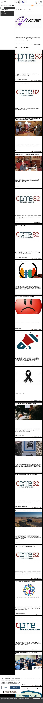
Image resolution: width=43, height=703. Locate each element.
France (32, 93)
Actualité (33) (3, 11)
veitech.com (4, 695)
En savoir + (19, 695)
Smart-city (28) (3, 14)
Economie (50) (3, 13)
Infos (34, 694)
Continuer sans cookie (14, 688)
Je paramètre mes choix (37, 698)
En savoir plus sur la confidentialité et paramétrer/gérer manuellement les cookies (11, 692)
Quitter (5, 687)
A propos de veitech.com (21, 696)
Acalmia (32, 121)
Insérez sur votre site (38, 684)
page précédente (38, 5)
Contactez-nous (19, 694)
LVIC (32, 345)
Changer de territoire (39, 3)
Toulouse (31, 149)
